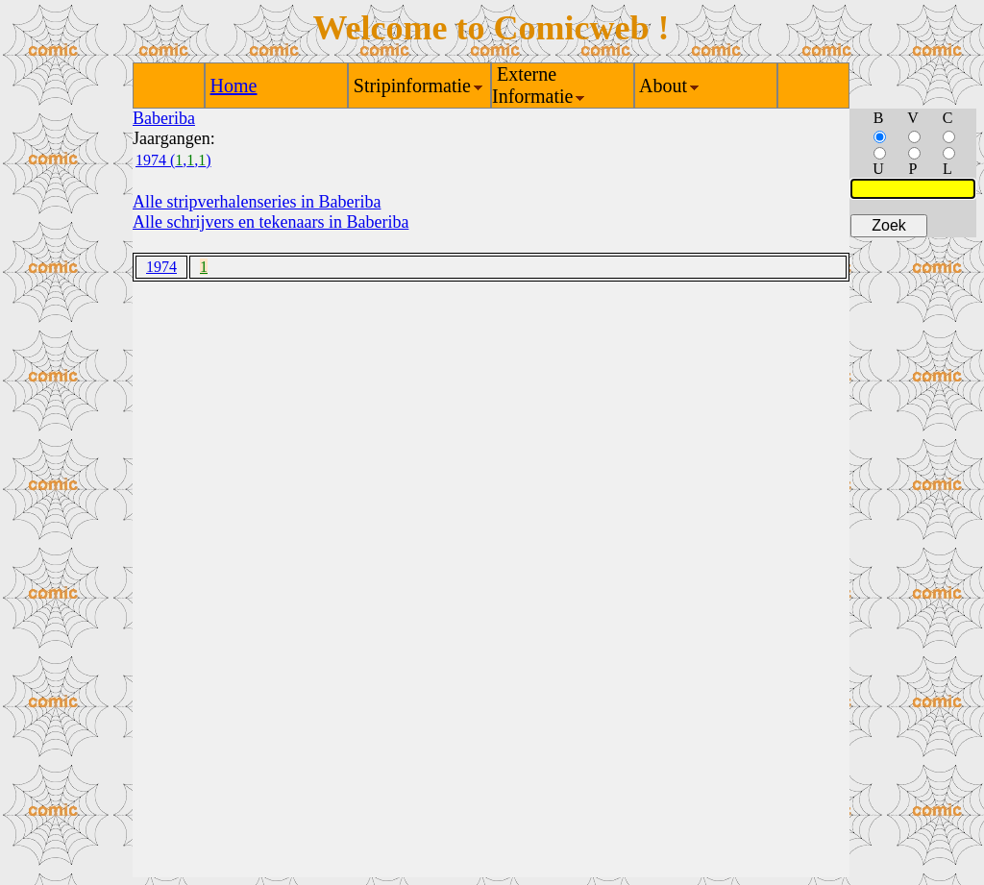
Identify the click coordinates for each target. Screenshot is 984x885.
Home (234, 85)
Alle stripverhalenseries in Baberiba (257, 201)
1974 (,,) (173, 160)
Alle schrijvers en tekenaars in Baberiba (270, 222)
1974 (161, 266)
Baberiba (164, 118)
